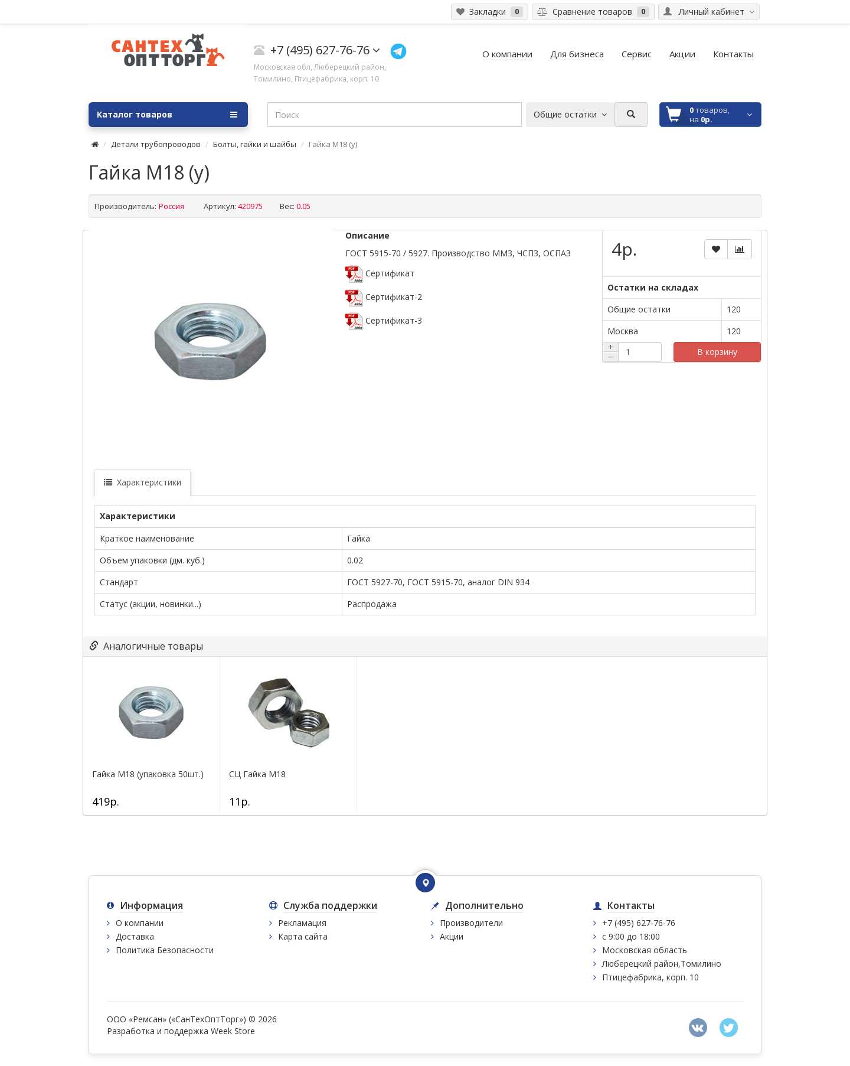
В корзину (717, 351)
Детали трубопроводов (156, 144)
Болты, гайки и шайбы (254, 144)
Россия (172, 206)
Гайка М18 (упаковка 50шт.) (148, 774)
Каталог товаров (167, 114)
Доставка (135, 936)
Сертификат (379, 273)
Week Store (233, 1030)
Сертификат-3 (383, 320)
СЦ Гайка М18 (257, 774)
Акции (451, 936)
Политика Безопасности (165, 950)
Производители (471, 922)
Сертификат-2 (383, 296)
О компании (140, 922)
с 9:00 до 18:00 (631, 936)
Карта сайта (303, 936)
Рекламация (302, 922)
